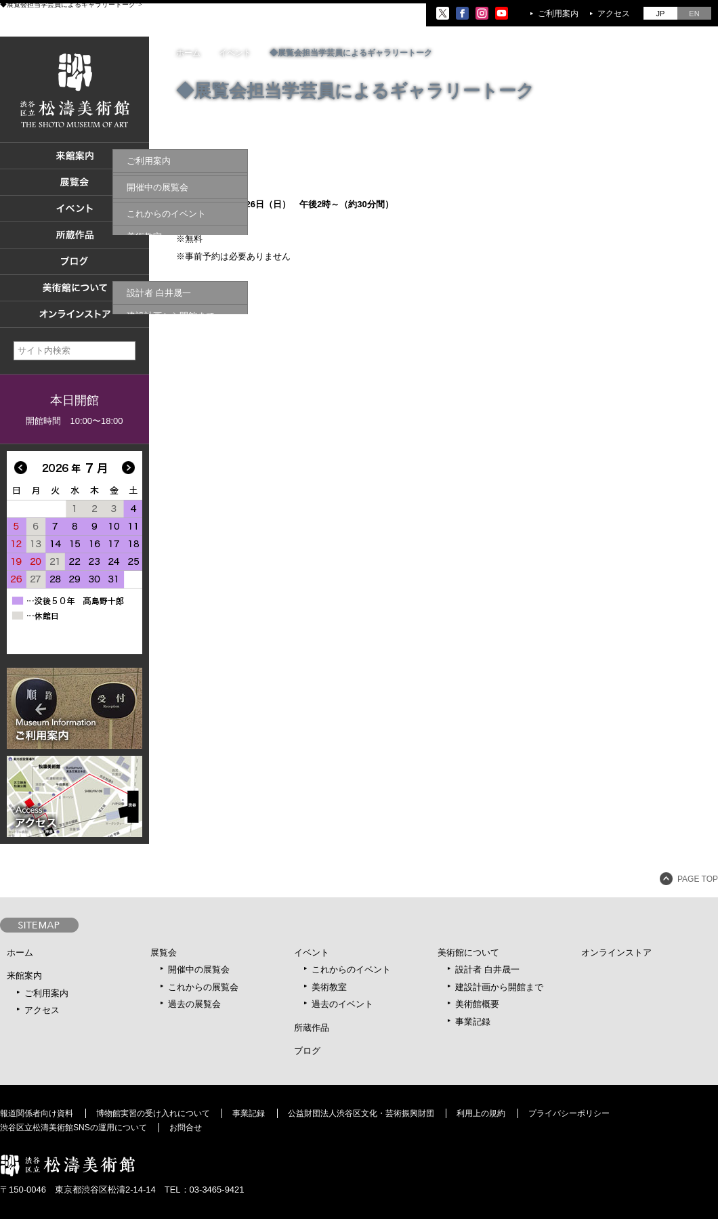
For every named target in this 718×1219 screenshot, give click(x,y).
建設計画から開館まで (499, 987)
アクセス (613, 13)
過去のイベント (342, 1004)
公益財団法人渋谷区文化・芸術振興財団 (361, 1113)
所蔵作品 (311, 1028)
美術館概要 (477, 1004)
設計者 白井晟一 (487, 969)
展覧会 (163, 952)
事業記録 (472, 1022)
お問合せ (185, 1127)
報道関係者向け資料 (36, 1113)
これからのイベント (351, 969)
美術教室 (329, 987)
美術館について (468, 952)
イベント (311, 952)
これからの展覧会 (203, 987)
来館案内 (24, 975)
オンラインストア (616, 952)
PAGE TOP (697, 879)
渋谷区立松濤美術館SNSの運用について (73, 1127)
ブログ (307, 1051)
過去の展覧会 (194, 1004)
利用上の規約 (481, 1113)
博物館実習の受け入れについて (153, 1113)
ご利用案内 (558, 13)
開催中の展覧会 (199, 969)
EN (694, 13)
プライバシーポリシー (569, 1113)
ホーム (188, 53)
